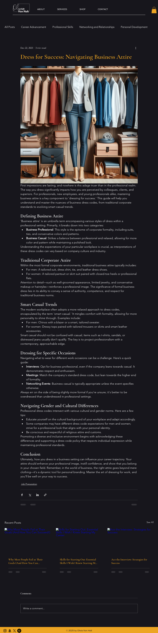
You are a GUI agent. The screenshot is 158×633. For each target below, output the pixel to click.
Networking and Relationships (96, 27)
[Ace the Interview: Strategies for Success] (130, 541)
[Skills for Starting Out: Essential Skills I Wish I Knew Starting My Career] (79, 541)
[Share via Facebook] (21, 494)
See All (150, 522)
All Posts (10, 27)
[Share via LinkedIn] (37, 494)
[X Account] (14, 631)
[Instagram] (5, 631)
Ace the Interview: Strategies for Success (129, 561)
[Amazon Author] (10, 631)
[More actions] (136, 48)
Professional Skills (62, 27)
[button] (154, 10)
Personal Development (134, 27)
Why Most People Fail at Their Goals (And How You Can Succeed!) (25, 561)
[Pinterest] (19, 631)
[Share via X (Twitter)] (29, 494)
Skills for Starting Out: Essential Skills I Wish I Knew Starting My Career (78, 561)
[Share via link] (45, 494)
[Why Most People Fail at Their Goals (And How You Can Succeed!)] (28, 541)
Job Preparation (29, 484)
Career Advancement (33, 27)
